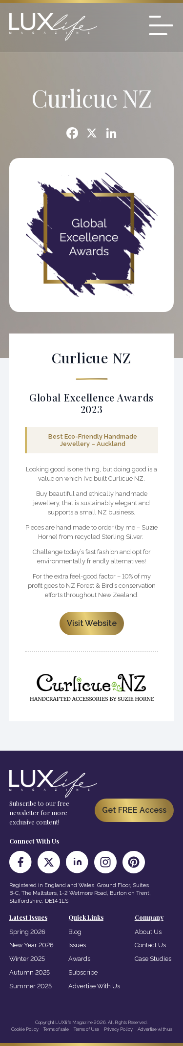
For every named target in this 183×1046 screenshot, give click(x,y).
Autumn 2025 (29, 972)
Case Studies (153, 958)
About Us (148, 931)
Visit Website (92, 623)
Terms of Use (86, 1029)
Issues (77, 945)
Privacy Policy (118, 1029)
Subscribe (83, 972)
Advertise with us (155, 1029)
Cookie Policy (25, 1029)
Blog (74, 931)
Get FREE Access (134, 810)
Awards (79, 958)
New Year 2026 (31, 945)
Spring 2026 (27, 931)
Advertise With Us (94, 986)
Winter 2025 (27, 958)
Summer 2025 (30, 986)
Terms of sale (56, 1029)
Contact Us (150, 945)
